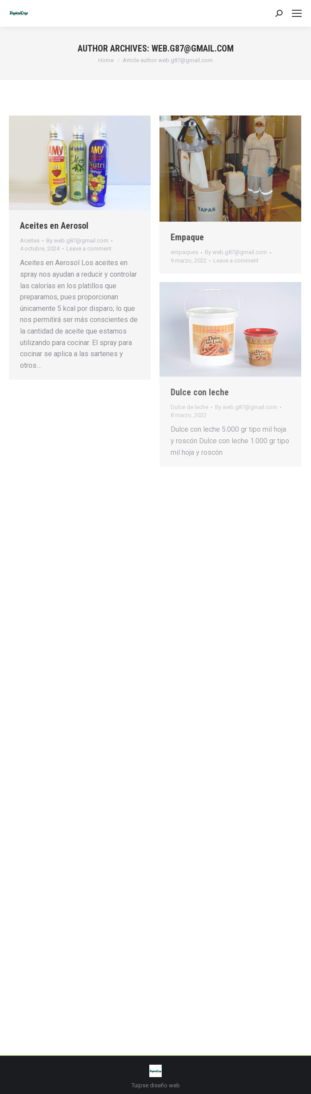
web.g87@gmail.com (193, 48)
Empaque (187, 237)
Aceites (30, 240)
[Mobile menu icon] (296, 13)
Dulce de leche (189, 407)
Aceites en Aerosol (54, 225)
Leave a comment (89, 248)
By (77, 240)
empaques (184, 252)
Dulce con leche (200, 392)
